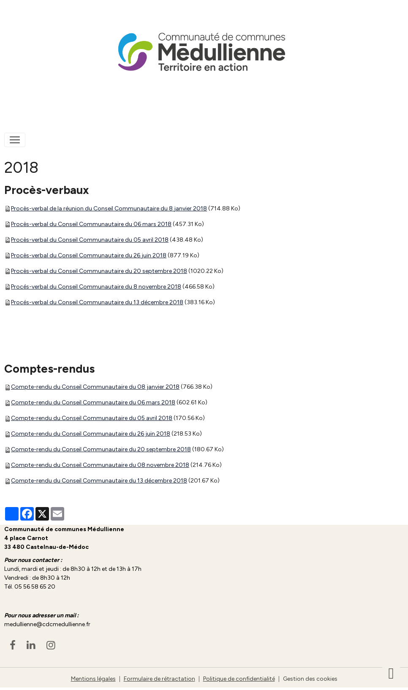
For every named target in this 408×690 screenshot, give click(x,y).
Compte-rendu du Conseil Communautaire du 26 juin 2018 (90, 433)
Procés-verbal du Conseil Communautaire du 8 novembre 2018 (96, 286)
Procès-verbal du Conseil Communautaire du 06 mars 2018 (91, 224)
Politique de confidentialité (239, 678)
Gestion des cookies (310, 678)
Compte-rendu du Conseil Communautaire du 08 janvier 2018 (95, 386)
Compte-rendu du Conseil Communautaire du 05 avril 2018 (91, 418)
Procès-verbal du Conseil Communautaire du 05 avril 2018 (90, 239)
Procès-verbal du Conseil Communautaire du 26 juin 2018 (88, 255)
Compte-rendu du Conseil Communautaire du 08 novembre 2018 (100, 465)
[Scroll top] (391, 673)
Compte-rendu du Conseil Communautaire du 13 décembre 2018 (99, 480)
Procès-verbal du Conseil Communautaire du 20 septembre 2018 (99, 271)
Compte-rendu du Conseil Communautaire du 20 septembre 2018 (101, 449)
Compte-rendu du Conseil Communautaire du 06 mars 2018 (93, 402)
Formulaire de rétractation (159, 678)
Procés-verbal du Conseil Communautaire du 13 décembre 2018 (97, 302)
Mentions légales (93, 678)
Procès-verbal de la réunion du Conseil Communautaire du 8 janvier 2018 (109, 208)
